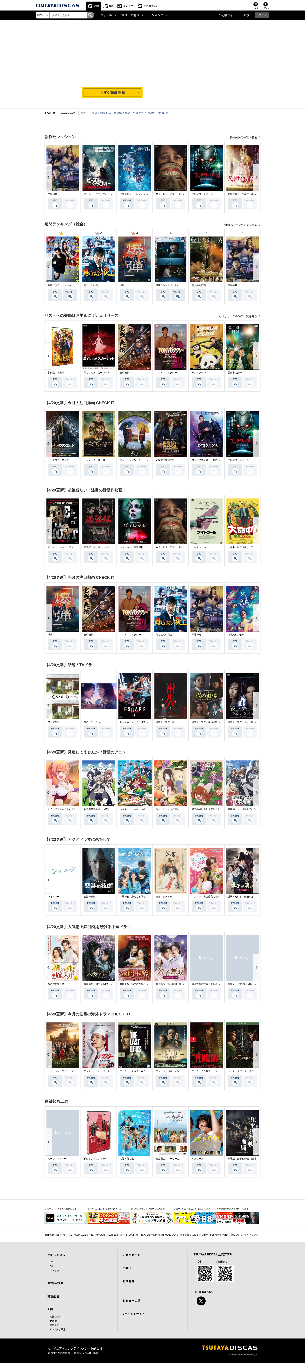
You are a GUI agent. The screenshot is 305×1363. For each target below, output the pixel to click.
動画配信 (53, 1296)
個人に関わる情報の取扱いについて (159, 1234)
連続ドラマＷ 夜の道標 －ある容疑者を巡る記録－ (220, 722)
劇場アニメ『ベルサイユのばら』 (245, 194)
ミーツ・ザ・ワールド (59, 1158)
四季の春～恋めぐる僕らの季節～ (137, 896)
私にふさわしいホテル (95, 1158)
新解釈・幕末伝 (56, 372)
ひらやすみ (54, 722)
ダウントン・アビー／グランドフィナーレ (70, 1071)
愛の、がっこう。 (93, 722)
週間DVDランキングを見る (241, 224)
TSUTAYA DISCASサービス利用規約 (86, 1234)
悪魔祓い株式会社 (165, 460)
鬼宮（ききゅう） (165, 896)
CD (111, 5)
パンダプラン (199, 372)
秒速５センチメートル (167, 285)
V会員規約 (61, 1234)
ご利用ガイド (227, 15)
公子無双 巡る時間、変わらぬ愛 (173, 984)
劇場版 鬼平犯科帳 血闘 (242, 1158)
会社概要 (49, 1234)
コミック (128, 5)
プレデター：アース (202, 194)
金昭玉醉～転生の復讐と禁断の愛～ (138, 984)
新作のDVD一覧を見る (244, 137)
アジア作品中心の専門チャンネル (232, 1209)
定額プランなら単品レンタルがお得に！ (193, 1209)
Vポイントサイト (134, 1314)
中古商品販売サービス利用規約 (123, 1234)
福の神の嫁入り (56, 984)
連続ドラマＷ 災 (165, 722)
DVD (96, 5)
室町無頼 (124, 372)
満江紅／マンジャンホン (97, 547)
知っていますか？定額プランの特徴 (148, 1209)
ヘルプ (245, 15)
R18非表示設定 (58, 1329)
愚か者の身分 (235, 372)
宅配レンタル (57, 1316)
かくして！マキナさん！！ (62, 809)
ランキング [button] (156, 15)
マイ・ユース (55, 896)
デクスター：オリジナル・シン (100, 1071)
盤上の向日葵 (199, 285)
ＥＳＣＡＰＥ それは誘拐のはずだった (141, 722)
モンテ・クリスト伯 (94, 460)
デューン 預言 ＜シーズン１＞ (173, 1071)
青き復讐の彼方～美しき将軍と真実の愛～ (214, 984)
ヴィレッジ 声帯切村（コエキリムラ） (141, 547)
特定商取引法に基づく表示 (194, 1234)
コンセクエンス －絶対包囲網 (208, 460)
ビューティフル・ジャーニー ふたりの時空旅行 (145, 460)
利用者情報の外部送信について (226, 1234)
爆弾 (122, 285)
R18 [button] (260, 15)
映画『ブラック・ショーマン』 (64, 285)
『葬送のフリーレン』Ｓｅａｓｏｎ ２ (141, 194)
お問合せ (128, 1281)
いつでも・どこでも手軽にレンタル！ (63, 1209)
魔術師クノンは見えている (242, 809)
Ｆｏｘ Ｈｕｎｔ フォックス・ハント (69, 547)
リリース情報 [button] (130, 15)
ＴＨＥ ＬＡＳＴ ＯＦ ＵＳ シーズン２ (143, 1071)
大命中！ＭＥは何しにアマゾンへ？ (246, 547)
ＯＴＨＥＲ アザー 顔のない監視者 (175, 194)
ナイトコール (199, 547)
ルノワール (197, 1158)
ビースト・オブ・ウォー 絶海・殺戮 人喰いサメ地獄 (113, 194)
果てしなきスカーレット (97, 372)
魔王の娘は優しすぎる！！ (206, 809)
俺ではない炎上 (92, 285)
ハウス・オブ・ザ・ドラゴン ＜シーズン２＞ (252, 1071)
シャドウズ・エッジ (58, 460)
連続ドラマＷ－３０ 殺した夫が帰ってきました (253, 722)
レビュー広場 (131, 1300)
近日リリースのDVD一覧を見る (238, 316)
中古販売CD (150, 5)
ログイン (265, 8)
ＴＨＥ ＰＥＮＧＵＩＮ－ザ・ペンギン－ (214, 1071)
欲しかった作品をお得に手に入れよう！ (107, 1209)
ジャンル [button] (106, 15)
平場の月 (52, 194)
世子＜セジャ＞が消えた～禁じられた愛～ (250, 896)
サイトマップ (251, 1234)
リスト (256, 8)
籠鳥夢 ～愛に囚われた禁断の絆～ (246, 984)
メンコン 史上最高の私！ (206, 896)
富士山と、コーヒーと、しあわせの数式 (177, 1158)
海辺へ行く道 (127, 1158)
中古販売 (54, 1325)
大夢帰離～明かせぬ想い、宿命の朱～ (104, 984)
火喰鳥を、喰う (236, 634)
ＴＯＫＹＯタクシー (166, 372)
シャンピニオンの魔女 (167, 809)
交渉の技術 (90, 896)
